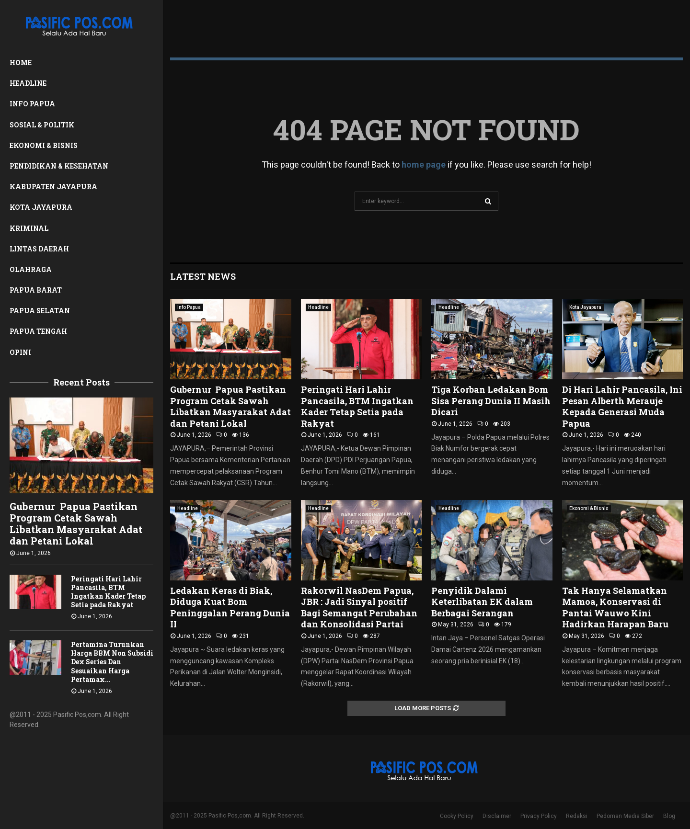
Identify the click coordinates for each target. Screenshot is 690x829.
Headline (28, 83)
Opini (20, 352)
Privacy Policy (538, 816)
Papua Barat (36, 290)
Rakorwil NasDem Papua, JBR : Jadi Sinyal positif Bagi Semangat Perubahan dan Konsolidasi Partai (359, 607)
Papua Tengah (38, 331)
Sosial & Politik (42, 124)
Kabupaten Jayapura (53, 186)
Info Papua (32, 103)
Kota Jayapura (41, 207)
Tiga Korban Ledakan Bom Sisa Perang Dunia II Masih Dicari (491, 401)
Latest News (203, 276)
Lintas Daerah (39, 248)
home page (424, 164)
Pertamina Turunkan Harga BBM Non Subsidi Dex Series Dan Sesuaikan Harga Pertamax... (112, 661)
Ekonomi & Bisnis (44, 145)
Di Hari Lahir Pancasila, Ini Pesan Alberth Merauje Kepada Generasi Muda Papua (622, 406)
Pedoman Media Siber (625, 816)
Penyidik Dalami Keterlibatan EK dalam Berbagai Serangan (482, 602)
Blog (669, 816)
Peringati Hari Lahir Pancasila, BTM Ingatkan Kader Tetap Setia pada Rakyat (108, 591)
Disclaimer (497, 816)
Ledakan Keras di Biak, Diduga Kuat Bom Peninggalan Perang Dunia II (230, 607)
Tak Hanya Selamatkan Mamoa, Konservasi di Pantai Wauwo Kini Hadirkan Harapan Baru (615, 607)
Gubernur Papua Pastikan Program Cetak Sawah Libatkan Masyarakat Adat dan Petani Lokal (76, 523)
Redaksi (576, 816)
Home (21, 62)
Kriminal (29, 228)
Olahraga (31, 269)
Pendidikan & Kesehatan (59, 165)
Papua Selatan (40, 310)
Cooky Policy (456, 816)
